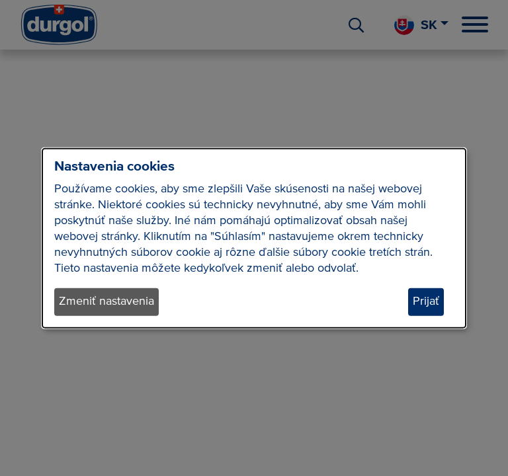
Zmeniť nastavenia (106, 301)
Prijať (426, 301)
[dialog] (254, 238)
